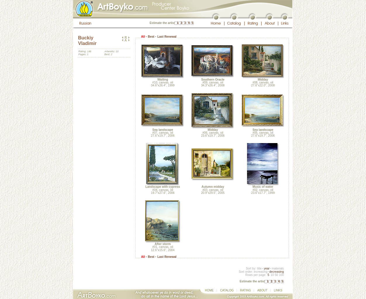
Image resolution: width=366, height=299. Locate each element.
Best (151, 36)
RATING (245, 290)
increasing (260, 271)
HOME (209, 290)
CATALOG (227, 290)
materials (278, 268)
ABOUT (262, 290)
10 (272, 275)
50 (276, 275)
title (259, 268)
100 (281, 275)
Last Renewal (166, 36)
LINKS (278, 290)
